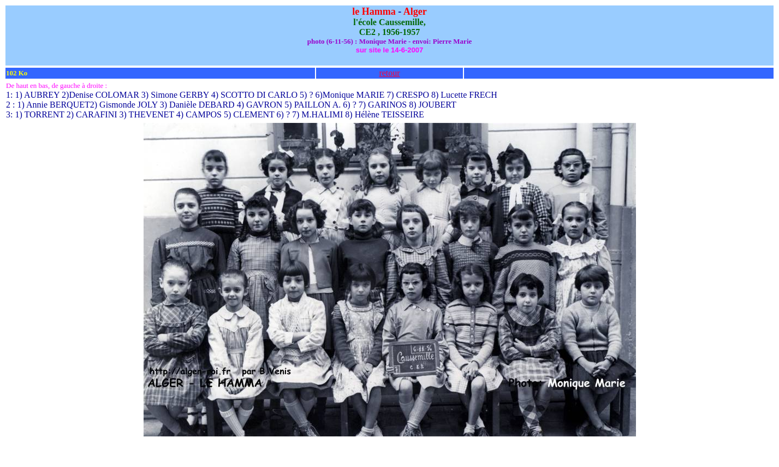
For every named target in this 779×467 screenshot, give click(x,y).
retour (389, 73)
